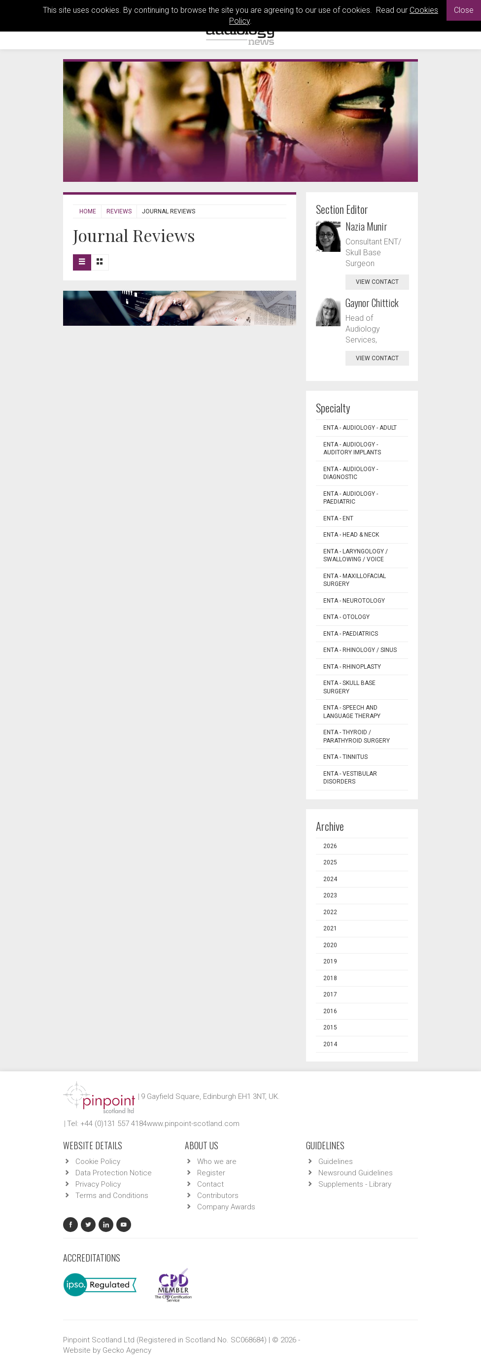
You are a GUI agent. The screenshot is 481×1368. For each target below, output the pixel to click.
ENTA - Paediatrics (350, 633)
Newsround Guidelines (355, 1172)
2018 (330, 978)
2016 (330, 1011)
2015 (330, 1027)
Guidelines (335, 1161)
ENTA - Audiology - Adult (360, 427)
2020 (330, 945)
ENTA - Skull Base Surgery (349, 687)
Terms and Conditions (111, 1195)
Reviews (119, 211)
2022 (330, 912)
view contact (377, 281)
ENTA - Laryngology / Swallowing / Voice (355, 555)
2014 (330, 1044)
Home (87, 211)
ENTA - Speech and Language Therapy (351, 711)
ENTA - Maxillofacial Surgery (354, 580)
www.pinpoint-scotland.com (193, 1123)
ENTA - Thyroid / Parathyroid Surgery (356, 736)
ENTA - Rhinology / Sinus (360, 650)
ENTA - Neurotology (354, 600)
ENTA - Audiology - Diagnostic (350, 473)
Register (211, 1172)
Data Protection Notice (113, 1172)
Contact (210, 1184)
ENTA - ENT (338, 518)
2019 (330, 961)
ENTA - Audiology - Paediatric (350, 498)
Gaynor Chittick (372, 302)
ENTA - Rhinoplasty (352, 666)
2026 (330, 846)
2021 (330, 928)
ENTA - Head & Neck (351, 534)
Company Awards (226, 1206)
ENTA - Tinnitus (345, 756)
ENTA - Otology (346, 617)
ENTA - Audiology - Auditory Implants (352, 448)
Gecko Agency (127, 1350)
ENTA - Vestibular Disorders (350, 778)
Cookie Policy (97, 1161)
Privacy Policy (98, 1184)
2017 (330, 994)
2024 (330, 879)
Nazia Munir (366, 226)
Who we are (217, 1161)
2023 (330, 895)
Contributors (218, 1195)
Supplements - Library (354, 1184)
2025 (330, 862)
